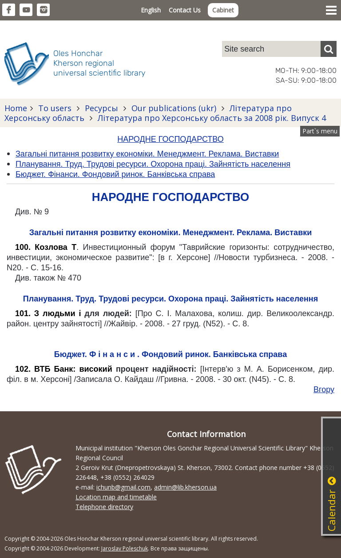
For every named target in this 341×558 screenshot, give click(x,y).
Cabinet (223, 10)
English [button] (151, 10)
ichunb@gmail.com (123, 487)
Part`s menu (319, 131)
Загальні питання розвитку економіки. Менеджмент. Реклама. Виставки (170, 232)
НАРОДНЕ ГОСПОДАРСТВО (170, 139)
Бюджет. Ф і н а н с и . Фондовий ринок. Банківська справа (170, 354)
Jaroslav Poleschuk (124, 548)
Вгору (323, 389)
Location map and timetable (116, 497)
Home (15, 108)
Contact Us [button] (185, 10)
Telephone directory (104, 506)
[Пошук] (329, 49)
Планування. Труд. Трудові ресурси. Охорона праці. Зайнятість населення (170, 298)
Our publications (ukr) (173, 108)
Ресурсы (101, 108)
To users (55, 108)
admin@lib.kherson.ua (185, 487)
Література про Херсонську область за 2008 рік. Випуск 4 (210, 117)
